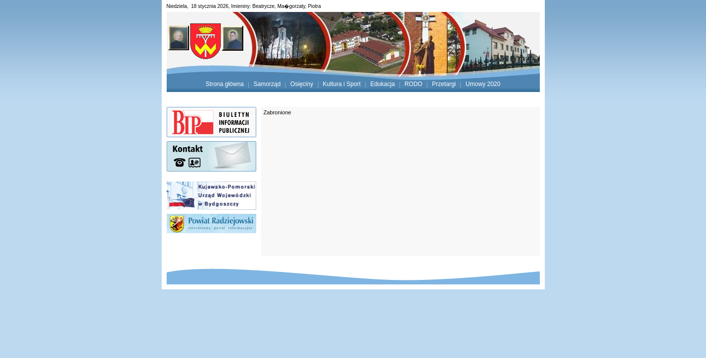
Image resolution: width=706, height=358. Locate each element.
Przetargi (444, 84)
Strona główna (224, 84)
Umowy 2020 (483, 84)
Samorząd (267, 84)
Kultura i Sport (342, 84)
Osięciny (301, 84)
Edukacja (382, 84)
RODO (413, 84)
